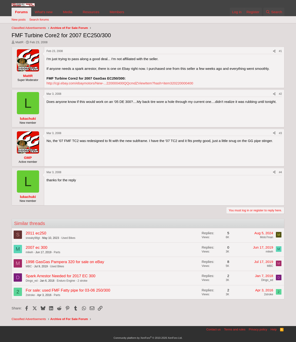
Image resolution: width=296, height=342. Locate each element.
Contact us (213, 329)
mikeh (29, 252)
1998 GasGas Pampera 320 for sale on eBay (65, 262)
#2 (280, 94)
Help (274, 329)
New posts (19, 19)
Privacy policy (258, 329)
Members (117, 12)
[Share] (274, 51)
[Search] (273, 12)
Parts (57, 252)
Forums (21, 12)
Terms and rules (234, 329)
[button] (56, 12)
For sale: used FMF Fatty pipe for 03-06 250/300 (68, 290)
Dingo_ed (31, 280)
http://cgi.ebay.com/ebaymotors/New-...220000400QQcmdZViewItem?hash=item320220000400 (119, 83)
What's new (43, 12)
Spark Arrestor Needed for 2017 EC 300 (60, 276)
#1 (280, 51)
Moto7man (266, 237)
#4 (280, 172)
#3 (280, 133)
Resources (91, 12)
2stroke (30, 295)
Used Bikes (68, 238)
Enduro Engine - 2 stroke (72, 280)
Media (67, 12)
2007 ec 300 (36, 247)
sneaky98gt (33, 238)
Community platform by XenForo (148, 337)
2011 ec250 (36, 233)
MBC (29, 266)
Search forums (39, 19)
